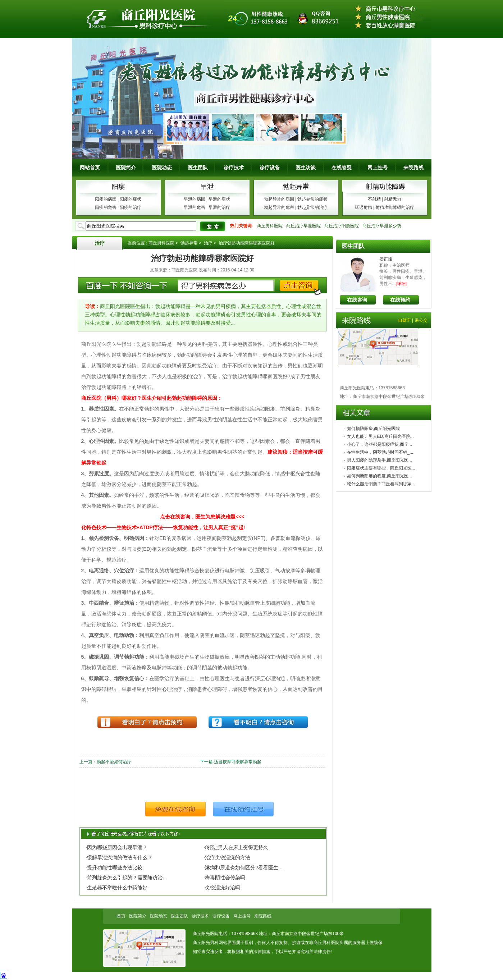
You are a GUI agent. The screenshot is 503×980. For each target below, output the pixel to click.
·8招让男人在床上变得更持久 (236, 847)
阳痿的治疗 (130, 207)
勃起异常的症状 (312, 199)
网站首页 (90, 167)
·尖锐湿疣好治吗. (223, 887)
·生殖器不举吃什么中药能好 (117, 887)
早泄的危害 (194, 207)
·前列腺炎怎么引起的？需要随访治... (126, 877)
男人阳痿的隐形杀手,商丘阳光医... (379, 460)
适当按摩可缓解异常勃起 (237, 761)
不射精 (374, 199)
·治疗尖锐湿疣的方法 (227, 857)
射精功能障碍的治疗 (394, 207)
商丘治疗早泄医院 (303, 225)
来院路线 (413, 167)
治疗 (100, 243)
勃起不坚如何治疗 (114, 761)
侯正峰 (385, 259)
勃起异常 (189, 243)
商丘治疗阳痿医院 (341, 225)
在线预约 (400, 300)
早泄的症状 (219, 199)
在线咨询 (357, 300)
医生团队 (198, 167)
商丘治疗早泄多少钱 (381, 225)
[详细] (401, 283)
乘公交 (421, 320)
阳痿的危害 (105, 207)
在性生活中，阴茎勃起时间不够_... (380, 452)
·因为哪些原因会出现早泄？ (117, 847)
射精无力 (392, 199)
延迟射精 (363, 207)
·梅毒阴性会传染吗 (225, 877)
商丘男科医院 (270, 225)
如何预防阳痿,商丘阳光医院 (373, 428)
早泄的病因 (194, 199)
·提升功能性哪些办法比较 (114, 867)
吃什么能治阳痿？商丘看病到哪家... (381, 483)
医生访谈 (306, 167)
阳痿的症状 (130, 199)
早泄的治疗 (219, 207)
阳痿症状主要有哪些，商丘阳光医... (381, 468)
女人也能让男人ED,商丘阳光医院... (380, 436)
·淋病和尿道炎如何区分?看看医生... (243, 867)
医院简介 (126, 167)
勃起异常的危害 (279, 207)
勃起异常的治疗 (312, 207)
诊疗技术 (234, 167)
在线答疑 (341, 167)
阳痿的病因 (105, 199)
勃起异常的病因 (279, 199)
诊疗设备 (270, 167)
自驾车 (404, 320)
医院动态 (162, 167)
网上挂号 (377, 167)
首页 (121, 916)
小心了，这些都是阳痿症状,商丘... (379, 444)
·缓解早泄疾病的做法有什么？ (119, 857)
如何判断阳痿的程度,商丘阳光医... (379, 475)
